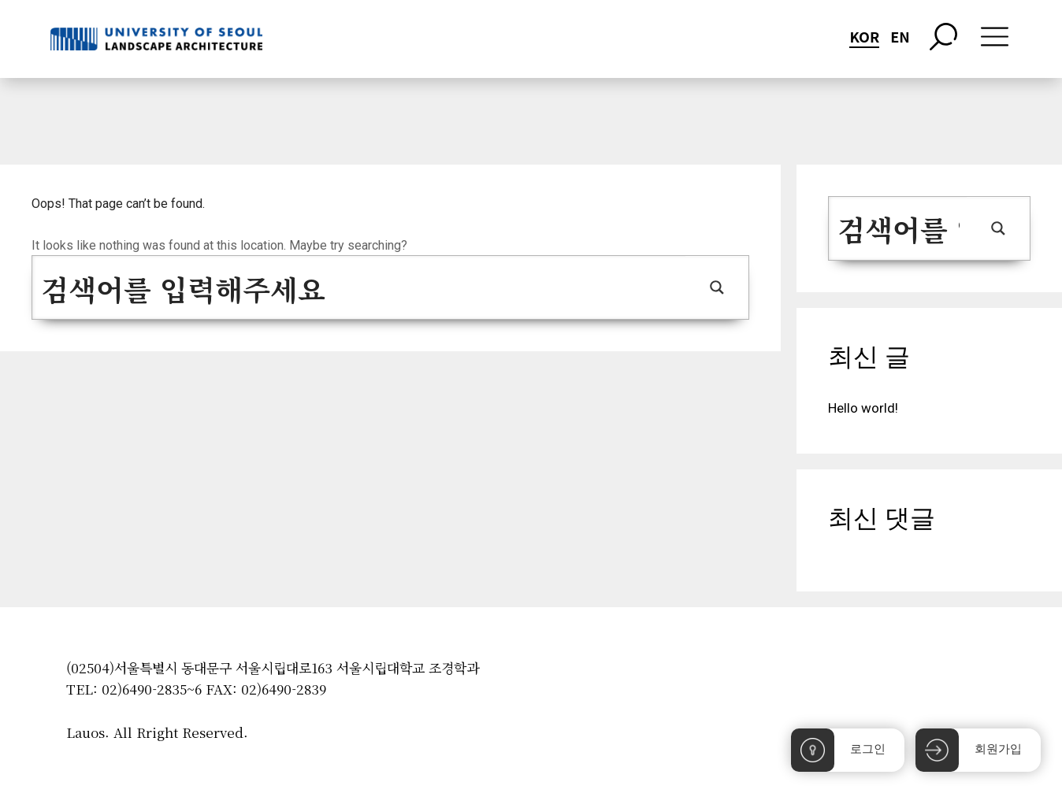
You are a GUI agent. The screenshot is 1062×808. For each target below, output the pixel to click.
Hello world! (863, 408)
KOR (864, 36)
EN (900, 36)
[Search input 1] (359, 287)
